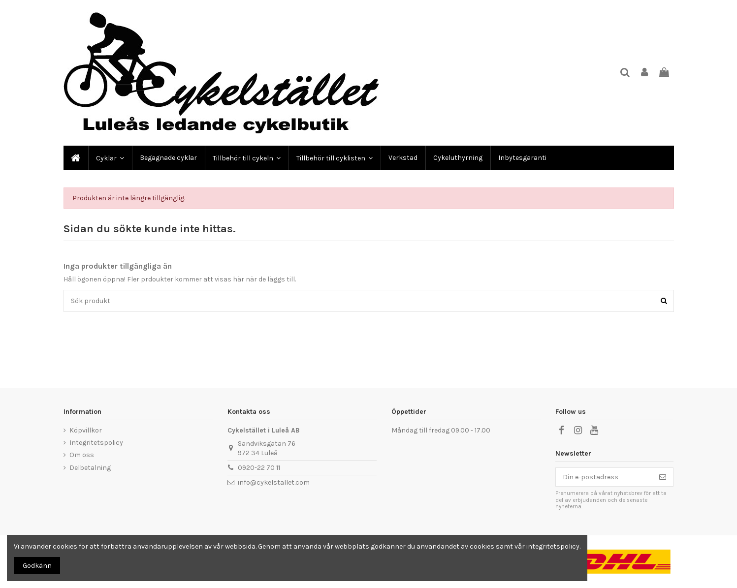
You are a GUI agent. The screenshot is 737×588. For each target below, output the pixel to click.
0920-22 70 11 (259, 468)
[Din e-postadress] (604, 477)
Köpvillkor (85, 430)
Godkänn (37, 565)
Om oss (81, 455)
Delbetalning (90, 468)
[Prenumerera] (662, 477)
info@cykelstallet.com (274, 482)
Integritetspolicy (96, 442)
